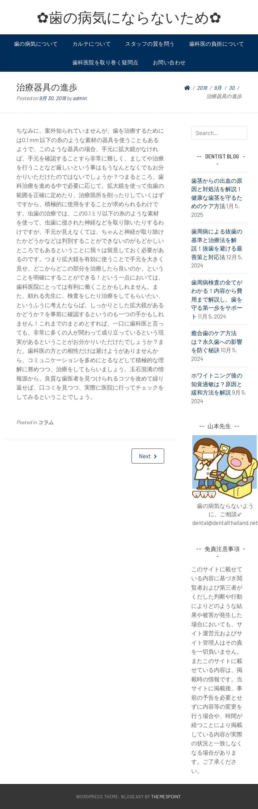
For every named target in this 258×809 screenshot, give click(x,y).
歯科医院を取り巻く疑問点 (105, 62)
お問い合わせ (169, 62)
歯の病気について (36, 43)
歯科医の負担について (216, 43)
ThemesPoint (166, 796)
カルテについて (91, 43)
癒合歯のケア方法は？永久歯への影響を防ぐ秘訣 (216, 341)
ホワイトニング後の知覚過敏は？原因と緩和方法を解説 (216, 383)
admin (79, 98)
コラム (46, 422)
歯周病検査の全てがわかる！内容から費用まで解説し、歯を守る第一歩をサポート (216, 299)
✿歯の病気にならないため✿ (129, 17)
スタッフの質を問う (150, 43)
